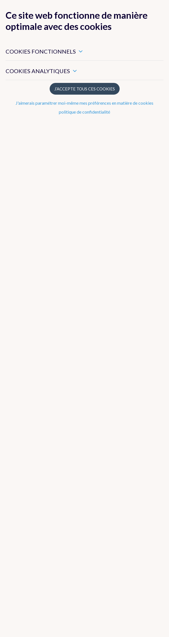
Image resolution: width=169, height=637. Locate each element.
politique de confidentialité (84, 111)
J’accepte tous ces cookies (84, 88)
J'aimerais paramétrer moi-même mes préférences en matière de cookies (84, 103)
